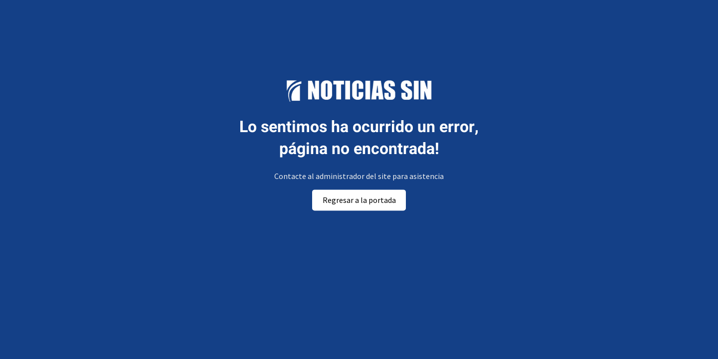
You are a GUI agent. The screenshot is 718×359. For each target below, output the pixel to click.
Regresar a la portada (359, 200)
